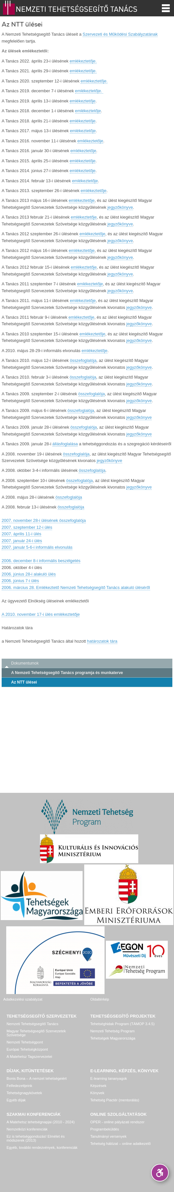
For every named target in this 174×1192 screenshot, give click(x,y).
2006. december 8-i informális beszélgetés (41, 560)
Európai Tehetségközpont (27, 1049)
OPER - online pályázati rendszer (117, 1122)
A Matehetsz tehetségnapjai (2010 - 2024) (41, 1122)
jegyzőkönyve (120, 207)
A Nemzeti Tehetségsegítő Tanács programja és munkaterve (67, 672)
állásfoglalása (65, 443)
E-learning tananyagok (108, 1078)
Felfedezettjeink (19, 1086)
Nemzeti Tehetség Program (112, 1031)
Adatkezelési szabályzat (22, 999)
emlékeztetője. (83, 61)
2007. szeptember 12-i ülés (27, 527)
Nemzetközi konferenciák (27, 1129)
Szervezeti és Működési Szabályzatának (120, 34)
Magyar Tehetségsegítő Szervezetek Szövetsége (36, 1033)
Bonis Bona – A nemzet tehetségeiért (37, 1078)
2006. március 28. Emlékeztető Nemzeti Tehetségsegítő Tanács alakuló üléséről (76, 587)
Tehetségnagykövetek (24, 1093)
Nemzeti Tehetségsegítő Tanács (32, 1024)
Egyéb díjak (16, 1100)
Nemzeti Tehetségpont (25, 1042)
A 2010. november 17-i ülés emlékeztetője (41, 614)
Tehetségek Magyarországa (112, 1038)
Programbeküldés (104, 1129)
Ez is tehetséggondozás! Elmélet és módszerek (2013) (36, 1138)
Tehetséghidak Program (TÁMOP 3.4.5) (122, 1024)
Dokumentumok (25, 663)
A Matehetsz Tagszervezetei (29, 1057)
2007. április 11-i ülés (21, 533)
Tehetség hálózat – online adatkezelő (120, 1144)
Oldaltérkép (99, 999)
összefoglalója (83, 360)
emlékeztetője (83, 100)
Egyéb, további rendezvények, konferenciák (42, 1147)
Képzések (98, 1086)
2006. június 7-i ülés (20, 580)
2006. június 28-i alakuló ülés (29, 574)
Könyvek (97, 1093)
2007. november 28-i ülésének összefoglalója (44, 520)
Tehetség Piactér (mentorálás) (114, 1100)
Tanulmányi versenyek (108, 1136)
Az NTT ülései (24, 682)
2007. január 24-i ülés (22, 540)
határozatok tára (102, 641)
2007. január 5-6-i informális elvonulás (37, 547)
